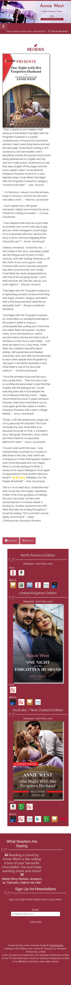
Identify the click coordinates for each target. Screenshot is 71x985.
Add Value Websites (25, 983)
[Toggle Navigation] (3, 26)
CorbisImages (56, 945)
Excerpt (11, 540)
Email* (35, 910)
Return (27, 540)
